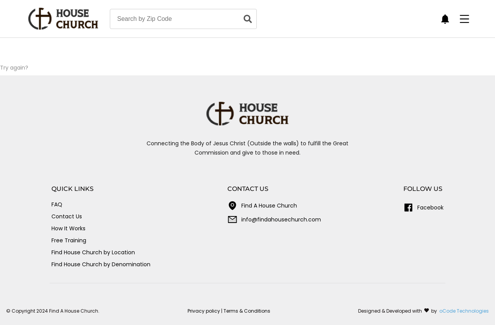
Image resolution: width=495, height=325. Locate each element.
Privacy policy (204, 311)
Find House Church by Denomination (100, 264)
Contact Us (66, 216)
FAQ (56, 204)
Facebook (423, 207)
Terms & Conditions (247, 311)
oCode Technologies (464, 311)
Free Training (68, 240)
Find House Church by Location (93, 252)
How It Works (68, 228)
